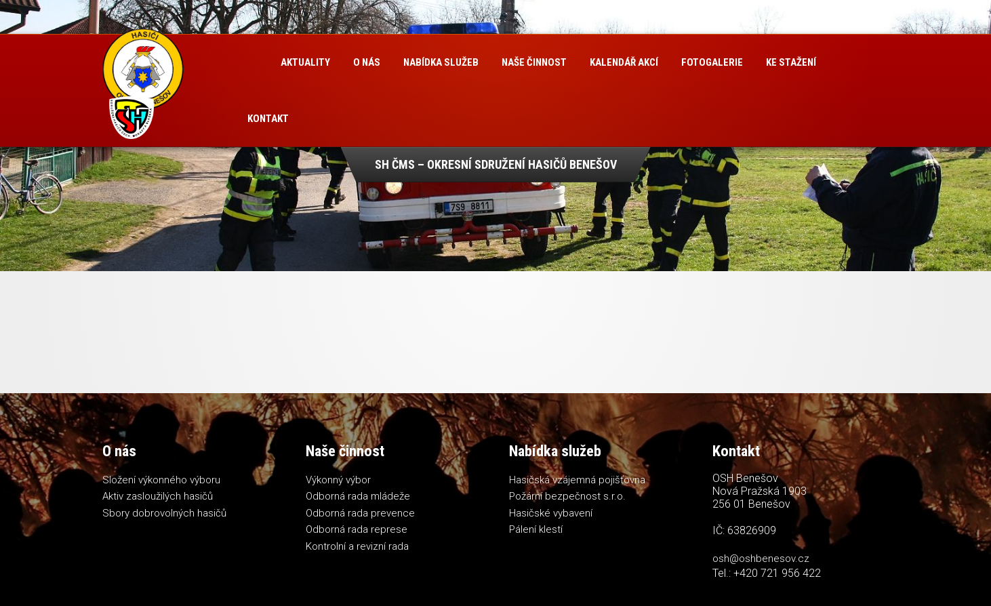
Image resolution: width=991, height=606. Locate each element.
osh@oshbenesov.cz (760, 558)
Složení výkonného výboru (161, 480)
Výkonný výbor (338, 480)
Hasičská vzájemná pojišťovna (577, 480)
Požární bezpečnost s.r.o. (567, 496)
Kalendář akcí (624, 62)
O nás (366, 62)
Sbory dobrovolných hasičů (164, 513)
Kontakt (268, 119)
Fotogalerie (712, 62)
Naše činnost (534, 62)
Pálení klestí (536, 529)
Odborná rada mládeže (358, 496)
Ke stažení (791, 62)
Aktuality (305, 62)
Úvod (252, 63)
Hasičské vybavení (550, 513)
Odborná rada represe (356, 529)
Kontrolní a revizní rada (357, 546)
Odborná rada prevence (360, 513)
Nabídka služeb (441, 62)
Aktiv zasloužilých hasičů (157, 496)
